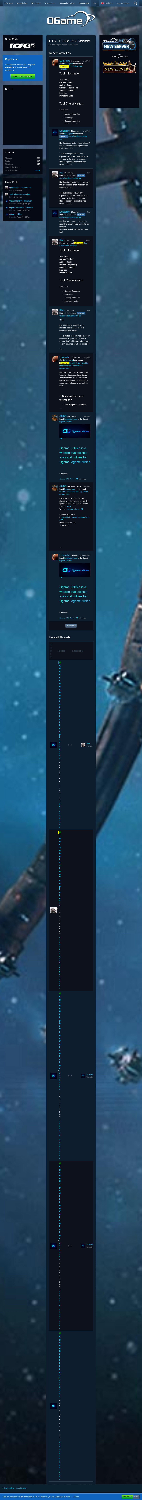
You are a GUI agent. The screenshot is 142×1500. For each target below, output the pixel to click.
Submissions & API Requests (59, 963)
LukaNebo (64, 60)
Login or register (123, 3)
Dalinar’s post (69, 489)
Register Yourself (22, 76)
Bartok (37, 170)
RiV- (10, 190)
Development (59, 815)
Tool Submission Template (19, 194)
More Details (127, 1497)
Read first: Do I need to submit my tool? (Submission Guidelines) (73, 365)
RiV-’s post (68, 64)
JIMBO (62, 416)
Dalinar (68, 506)
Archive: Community (59, 1139)
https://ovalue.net (74, 509)
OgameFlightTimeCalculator (20, 201)
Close (136, 1497)
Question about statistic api (20, 188)
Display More (71, 626)
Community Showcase (59, 1460)
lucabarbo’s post (70, 419)
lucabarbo (12, 204)
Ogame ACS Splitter (67, 479)
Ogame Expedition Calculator (21, 208)
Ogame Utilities (15, 214)
